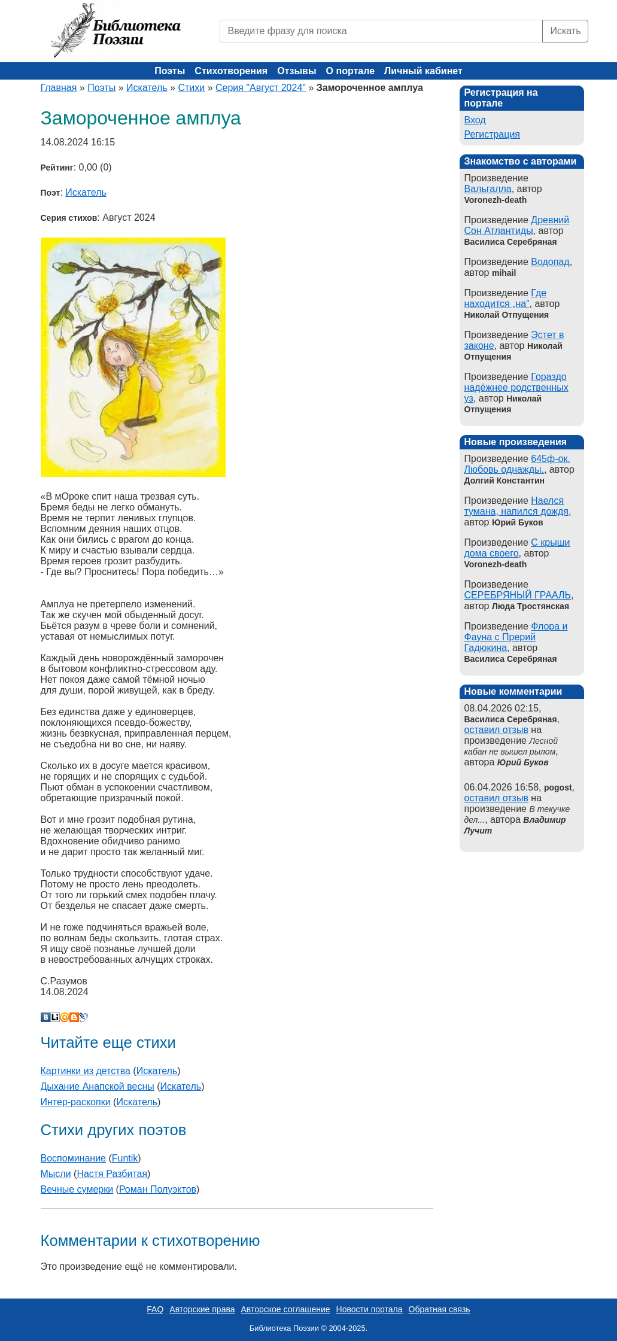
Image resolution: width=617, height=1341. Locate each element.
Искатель (147, 88)
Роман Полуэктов (157, 1189)
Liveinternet (55, 1017)
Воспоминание (73, 1158)
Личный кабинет (423, 71)
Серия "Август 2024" (260, 88)
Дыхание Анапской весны (97, 1086)
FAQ (155, 1309)
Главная (59, 88)
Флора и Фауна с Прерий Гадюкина (516, 637)
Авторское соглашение (285, 1309)
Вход (475, 120)
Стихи (191, 88)
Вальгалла (488, 189)
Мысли (56, 1174)
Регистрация (492, 134)
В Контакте (45, 1017)
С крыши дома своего (517, 547)
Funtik (125, 1158)
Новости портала (369, 1309)
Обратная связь (439, 1309)
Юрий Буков (523, 762)
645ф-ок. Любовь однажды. (517, 464)
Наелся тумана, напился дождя (516, 505)
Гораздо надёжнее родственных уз (516, 387)
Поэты (169, 71)
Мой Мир (64, 1017)
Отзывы (296, 71)
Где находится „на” (505, 298)
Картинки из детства (85, 1071)
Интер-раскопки (76, 1102)
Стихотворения (231, 71)
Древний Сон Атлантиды (517, 225)
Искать (565, 31)
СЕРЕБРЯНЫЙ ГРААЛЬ (518, 595)
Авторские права (202, 1309)
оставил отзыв (496, 730)
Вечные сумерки (77, 1189)
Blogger (74, 1017)
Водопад (550, 262)
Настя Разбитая (112, 1174)
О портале (350, 71)
